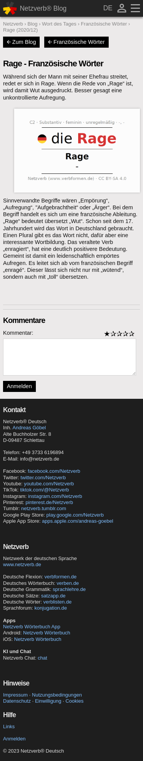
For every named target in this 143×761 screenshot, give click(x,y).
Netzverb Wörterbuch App (31, 626)
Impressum (15, 695)
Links (9, 726)
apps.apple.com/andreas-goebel (77, 521)
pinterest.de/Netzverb (49, 502)
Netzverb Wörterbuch (46, 633)
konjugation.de (50, 608)
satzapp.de (53, 596)
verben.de (67, 583)
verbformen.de (60, 577)
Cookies (75, 701)
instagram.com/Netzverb (55, 496)
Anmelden (19, 386)
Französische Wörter (76, 42)
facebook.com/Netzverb (54, 471)
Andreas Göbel (29, 427)
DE (107, 8)
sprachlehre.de (69, 589)
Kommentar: (18, 333)
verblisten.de (57, 602)
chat (42, 658)
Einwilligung (48, 701)
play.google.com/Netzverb (75, 515)
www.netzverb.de (22, 564)
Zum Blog (21, 42)
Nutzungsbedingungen (57, 695)
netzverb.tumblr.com (43, 508)
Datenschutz (17, 701)
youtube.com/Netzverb (49, 483)
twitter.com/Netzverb (43, 477)
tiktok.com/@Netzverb (44, 490)
